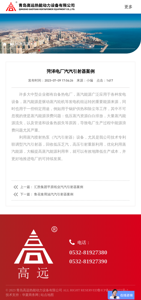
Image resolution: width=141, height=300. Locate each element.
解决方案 (20, 44)
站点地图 (47, 295)
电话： (102, 252)
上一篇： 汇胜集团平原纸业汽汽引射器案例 (47, 187)
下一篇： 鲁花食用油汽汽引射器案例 (42, 194)
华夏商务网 (30, 295)
